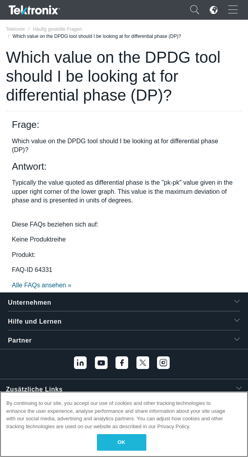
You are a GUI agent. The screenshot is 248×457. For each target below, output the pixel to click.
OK (121, 442)
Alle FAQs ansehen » (41, 285)
